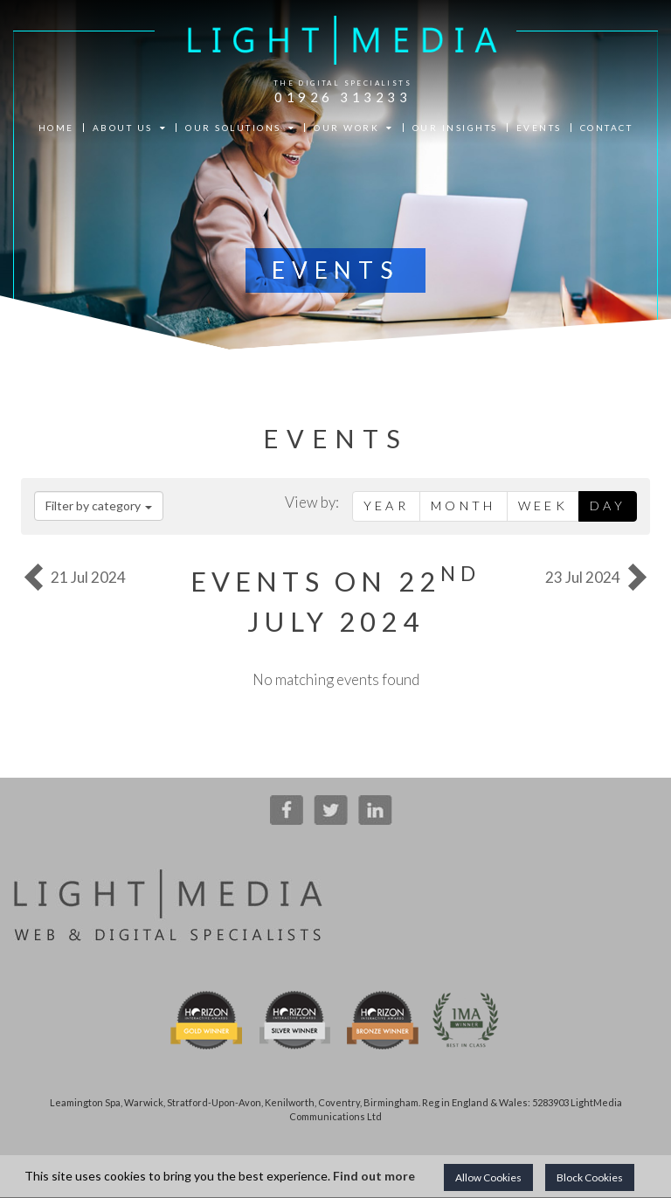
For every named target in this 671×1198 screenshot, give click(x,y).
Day (608, 505)
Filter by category (98, 505)
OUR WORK (354, 127)
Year (386, 505)
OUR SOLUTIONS (240, 127)
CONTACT (606, 127)
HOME (56, 127)
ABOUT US (130, 127)
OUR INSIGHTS (455, 127)
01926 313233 (342, 97)
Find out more (374, 1175)
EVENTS (539, 127)
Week (543, 505)
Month (463, 505)
